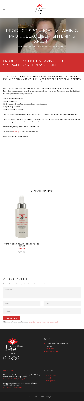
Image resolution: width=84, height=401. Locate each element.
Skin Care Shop (51, 375)
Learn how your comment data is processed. (43, 322)
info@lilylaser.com (52, 351)
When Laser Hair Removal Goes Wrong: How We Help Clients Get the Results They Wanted (21, 376)
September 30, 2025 (9, 379)
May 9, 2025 (7, 387)
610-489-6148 (50, 349)
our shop (16, 131)
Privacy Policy (50, 381)
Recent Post (8, 371)
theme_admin (22, 379)
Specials (48, 378)
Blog (25, 46)
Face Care (32, 46)
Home (20, 46)
